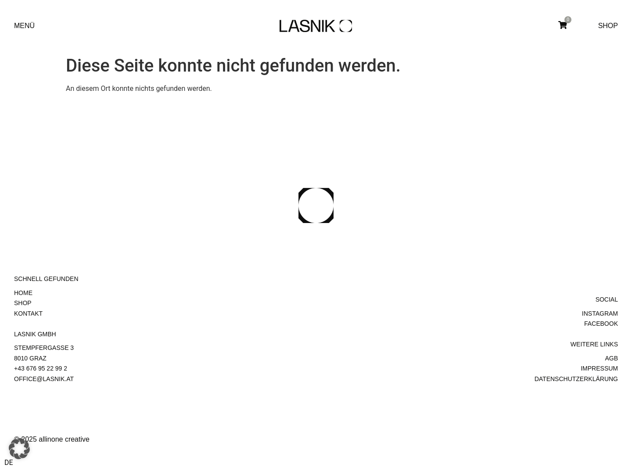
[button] (19, 448)
